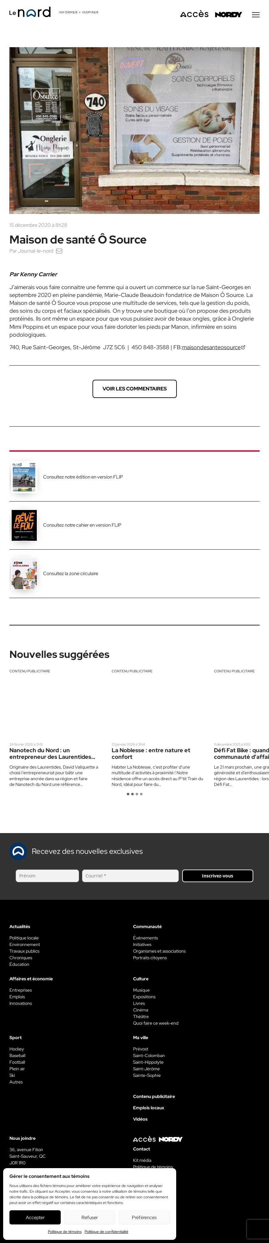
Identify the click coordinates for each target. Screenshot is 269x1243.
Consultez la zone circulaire (70, 574)
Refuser (89, 1217)
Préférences (144, 1217)
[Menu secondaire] (256, 15)
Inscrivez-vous (217, 876)
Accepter (35, 1217)
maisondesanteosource (211, 347)
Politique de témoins (64, 1231)
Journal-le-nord (35, 251)
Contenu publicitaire (29, 671)
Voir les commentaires (135, 389)
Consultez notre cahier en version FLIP (82, 526)
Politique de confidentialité (106, 1231)
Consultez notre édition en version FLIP (83, 477)
